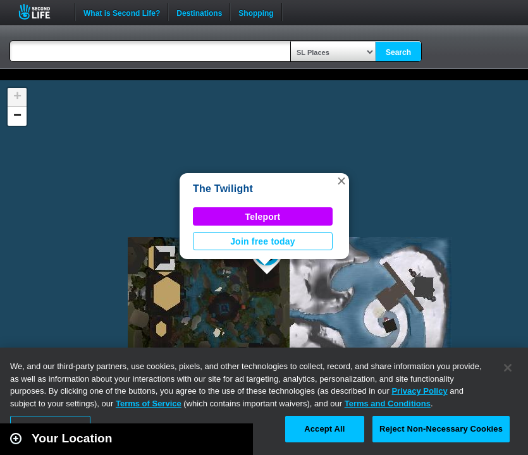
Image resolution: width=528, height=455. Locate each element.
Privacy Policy (419, 391)
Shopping (255, 12)
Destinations (199, 12)
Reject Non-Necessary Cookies (441, 429)
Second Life (41, 11)
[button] (341, 180)
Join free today (262, 241)
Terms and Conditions (388, 403)
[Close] (508, 368)
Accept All (324, 429)
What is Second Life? (121, 12)
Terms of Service (148, 403)
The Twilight (223, 188)
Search (398, 52)
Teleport (263, 217)
